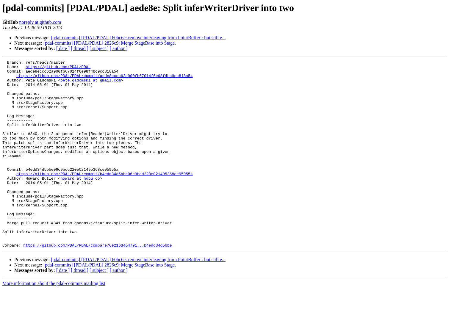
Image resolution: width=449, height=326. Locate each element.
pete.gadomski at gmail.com (90, 84)
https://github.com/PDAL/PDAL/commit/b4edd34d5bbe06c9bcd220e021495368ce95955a (104, 197)
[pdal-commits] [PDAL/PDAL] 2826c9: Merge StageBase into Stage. (109, 43)
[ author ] (119, 48)
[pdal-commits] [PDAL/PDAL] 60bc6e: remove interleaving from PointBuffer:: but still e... (138, 37)
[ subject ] (99, 48)
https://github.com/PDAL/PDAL (58, 68)
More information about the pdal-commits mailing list (53, 320)
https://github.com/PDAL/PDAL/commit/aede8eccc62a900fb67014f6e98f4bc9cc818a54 (104, 79)
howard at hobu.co (80, 202)
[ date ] (63, 48)
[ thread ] (79, 48)
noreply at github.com (40, 22)
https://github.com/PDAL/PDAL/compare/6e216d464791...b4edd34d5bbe (97, 282)
